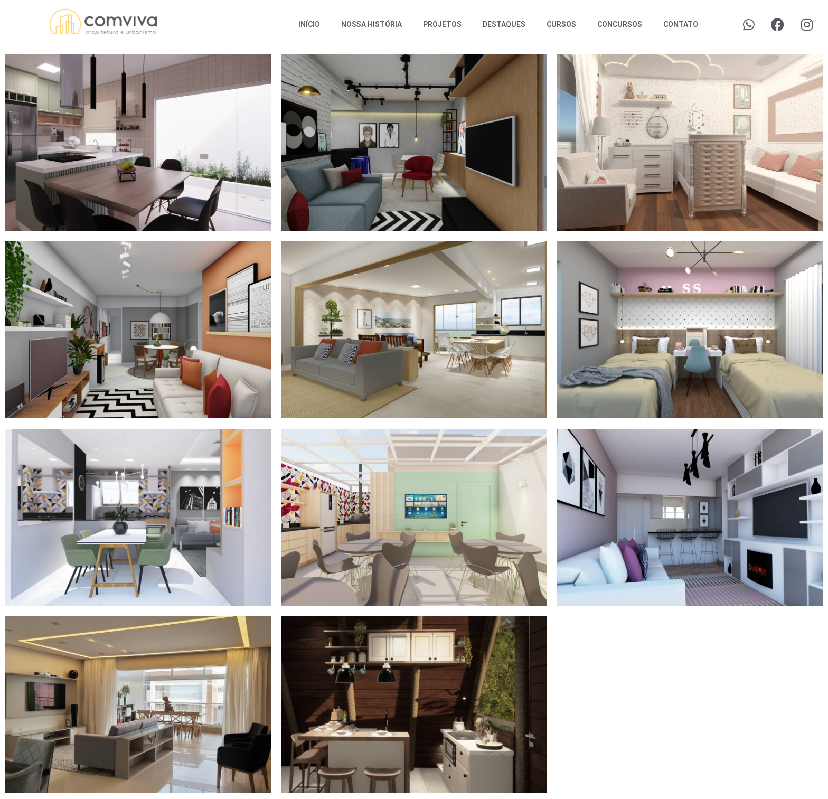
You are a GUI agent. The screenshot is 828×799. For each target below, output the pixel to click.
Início (309, 24)
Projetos (442, 24)
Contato (680, 24)
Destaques (504, 24)
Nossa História (371, 24)
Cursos (561, 24)
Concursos (619, 24)
